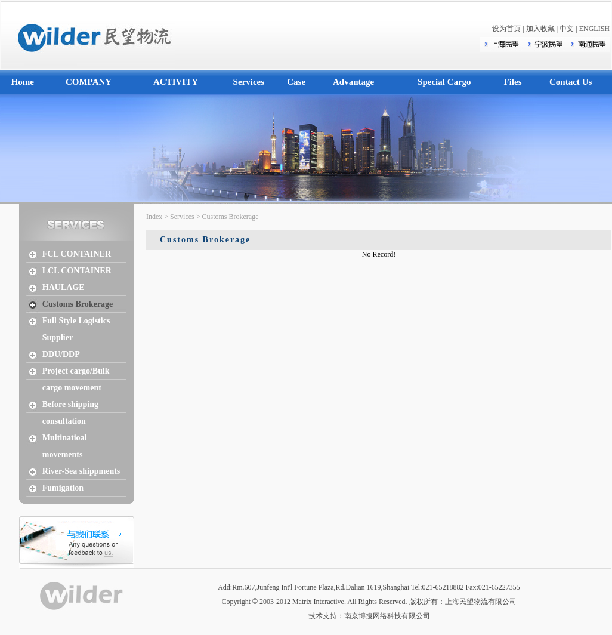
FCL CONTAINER (76, 253)
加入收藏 (540, 28)
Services (248, 82)
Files (513, 82)
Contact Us (570, 82)
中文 (567, 28)
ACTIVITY (175, 82)
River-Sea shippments (81, 471)
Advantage (353, 82)
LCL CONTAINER (77, 270)
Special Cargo (444, 82)
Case (296, 82)
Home (22, 82)
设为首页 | (509, 28)
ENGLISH (594, 28)
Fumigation (63, 487)
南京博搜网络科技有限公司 (387, 616)
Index (154, 216)
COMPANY (89, 82)
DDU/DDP (61, 354)
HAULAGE (63, 287)
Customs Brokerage (77, 304)
